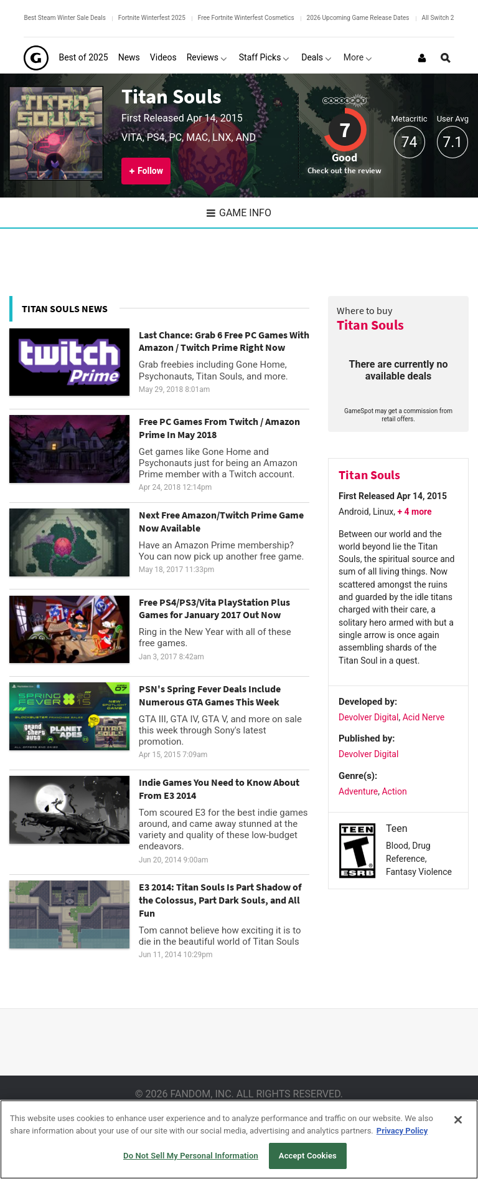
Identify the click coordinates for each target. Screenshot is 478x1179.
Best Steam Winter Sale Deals (64, 17)
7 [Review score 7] (344, 129)
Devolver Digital (368, 717)
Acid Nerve (424, 717)
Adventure (358, 791)
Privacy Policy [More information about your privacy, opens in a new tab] (402, 1130)
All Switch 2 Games (449, 17)
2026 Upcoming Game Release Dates (358, 17)
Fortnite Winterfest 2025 (151, 17)
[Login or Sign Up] (422, 58)
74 (409, 142)
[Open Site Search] (445, 58)
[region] (239, 1139)
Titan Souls (171, 96)
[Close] (458, 1120)
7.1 (452, 142)
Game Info (239, 213)
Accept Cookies (308, 1155)
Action (394, 791)
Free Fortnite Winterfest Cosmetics (246, 17)
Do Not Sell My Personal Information (190, 1155)
